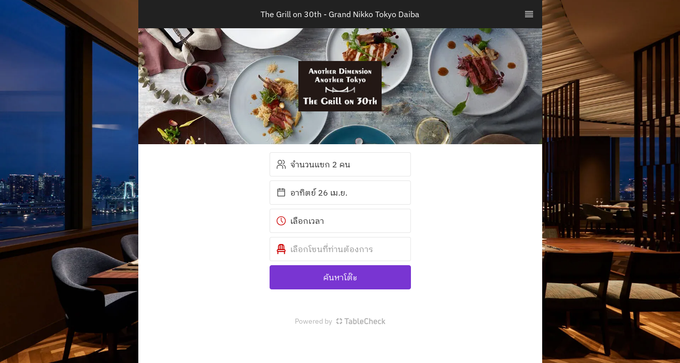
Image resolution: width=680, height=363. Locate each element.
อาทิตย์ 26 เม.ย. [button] (311, 193)
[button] (340, 249)
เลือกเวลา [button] (300, 221)
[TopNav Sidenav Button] (529, 14)
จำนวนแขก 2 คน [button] (313, 164)
